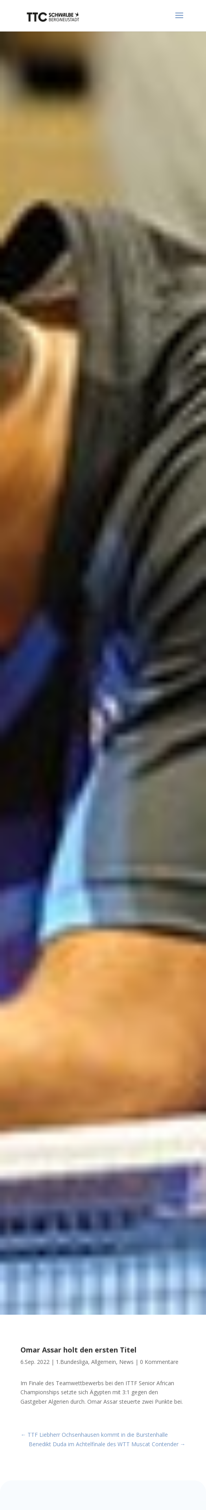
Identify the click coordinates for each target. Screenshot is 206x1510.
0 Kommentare (159, 1361)
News (126, 1361)
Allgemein (103, 1361)
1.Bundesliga (72, 1361)
